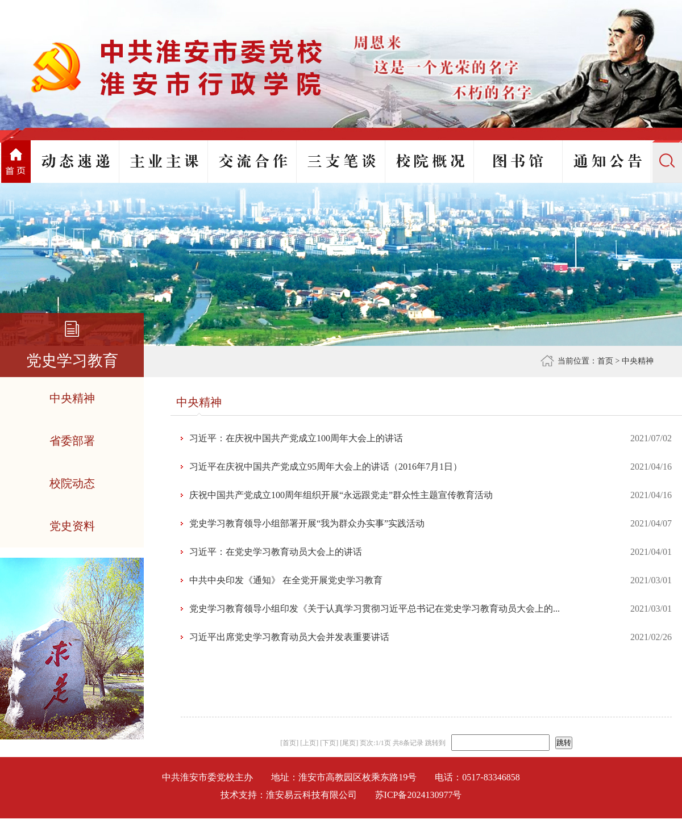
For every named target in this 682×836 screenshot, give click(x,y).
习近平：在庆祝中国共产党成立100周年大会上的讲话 (296, 438)
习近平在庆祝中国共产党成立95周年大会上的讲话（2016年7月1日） (325, 466)
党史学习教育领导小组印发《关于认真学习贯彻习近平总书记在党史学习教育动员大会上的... (374, 608)
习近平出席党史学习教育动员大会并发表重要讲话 (289, 637)
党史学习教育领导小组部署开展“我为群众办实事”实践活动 (307, 523)
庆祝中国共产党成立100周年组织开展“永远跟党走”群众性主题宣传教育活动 (341, 495)
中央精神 (638, 361)
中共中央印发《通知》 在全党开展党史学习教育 (285, 580)
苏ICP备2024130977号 (418, 795)
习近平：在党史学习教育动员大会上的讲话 (275, 552)
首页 (605, 361)
